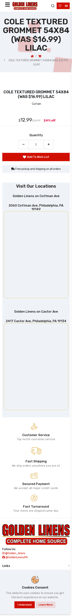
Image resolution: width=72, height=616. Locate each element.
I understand (24, 604)
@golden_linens (13, 553)
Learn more (46, 604)
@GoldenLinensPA (15, 557)
